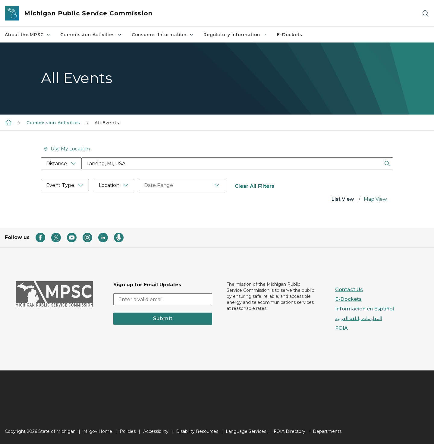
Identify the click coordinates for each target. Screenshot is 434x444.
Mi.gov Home (97, 431)
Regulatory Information (235, 34)
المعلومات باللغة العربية (358, 318)
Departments (327, 431)
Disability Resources (197, 431)
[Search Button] (387, 163)
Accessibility (155, 431)
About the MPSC (28, 34)
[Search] (425, 13)
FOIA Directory (289, 431)
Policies (128, 431)
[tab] (343, 200)
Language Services (246, 431)
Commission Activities (91, 34)
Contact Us (349, 289)
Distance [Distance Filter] (56, 163)
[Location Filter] (114, 185)
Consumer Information (163, 34)
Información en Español (364, 309)
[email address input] (162, 299)
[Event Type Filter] (65, 185)
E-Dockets (289, 34)
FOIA (341, 328)
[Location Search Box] (237, 163)
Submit (163, 318)
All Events (107, 122)
